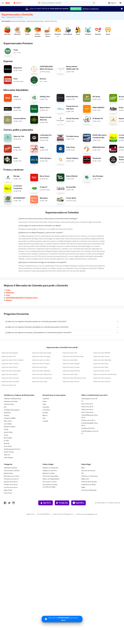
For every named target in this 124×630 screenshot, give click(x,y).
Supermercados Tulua (9, 400)
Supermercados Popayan (71, 378)
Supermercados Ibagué (9, 389)
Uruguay (45, 436)
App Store (45, 517)
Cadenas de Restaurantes (12, 413)
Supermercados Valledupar (41, 385)
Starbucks (7, 427)
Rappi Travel (8, 505)
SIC (82, 488)
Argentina (46, 413)
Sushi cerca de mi (87, 427)
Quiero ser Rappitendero (51, 493)
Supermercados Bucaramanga (73, 371)
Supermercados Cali (8, 371)
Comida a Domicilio (88, 443)
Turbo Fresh (8, 507)
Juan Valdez (8, 438)
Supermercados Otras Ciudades (12, 375)
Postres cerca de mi (88, 435)
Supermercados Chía (70, 367)
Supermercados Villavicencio (42, 389)
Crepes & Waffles (10, 433)
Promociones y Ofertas (11, 485)
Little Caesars (8, 472)
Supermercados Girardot (10, 392)
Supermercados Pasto (100, 378)
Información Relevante (88, 505)
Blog (82, 482)
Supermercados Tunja (70, 389)
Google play (62, 517)
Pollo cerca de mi (87, 418)
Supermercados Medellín (101, 367)
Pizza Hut (7, 469)
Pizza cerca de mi (87, 421)
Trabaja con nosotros (50, 485)
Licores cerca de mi (11, 502)
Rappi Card (85, 493)
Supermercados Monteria (71, 385)
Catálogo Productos (10, 482)
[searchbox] (66, 3)
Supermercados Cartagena (41, 371)
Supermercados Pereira (101, 371)
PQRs (83, 502)
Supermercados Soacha (71, 396)
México (45, 430)
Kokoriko (7, 458)
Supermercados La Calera (41, 375)
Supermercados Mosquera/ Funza (74, 392)
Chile (44, 419)
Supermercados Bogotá (10, 367)
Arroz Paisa (8, 461)
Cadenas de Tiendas (11, 416)
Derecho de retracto (88, 485)
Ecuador (45, 427)
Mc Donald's (8, 452)
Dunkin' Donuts (9, 466)
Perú (44, 433)
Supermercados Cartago (71, 382)
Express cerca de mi (11, 496)
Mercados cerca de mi (11, 491)
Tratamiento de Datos (88, 499)
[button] (18, 2)
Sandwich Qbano (9, 441)
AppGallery (78, 517)
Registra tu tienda (49, 488)
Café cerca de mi (87, 424)
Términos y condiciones (91, 9)
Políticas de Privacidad (89, 496)
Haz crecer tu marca (49, 496)
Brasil (44, 416)
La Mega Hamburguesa (11, 424)
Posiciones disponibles (50, 491)
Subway (6, 430)
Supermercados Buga (100, 382)
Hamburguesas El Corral (12, 464)
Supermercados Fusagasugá (41, 392)
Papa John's (8, 436)
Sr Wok (6, 455)
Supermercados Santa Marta (11, 385)
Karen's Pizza (8, 447)
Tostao (6, 444)
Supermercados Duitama (101, 396)
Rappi (3, 17)
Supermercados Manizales (102, 375)
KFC (5, 422)
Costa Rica (46, 424)
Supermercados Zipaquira (102, 392)
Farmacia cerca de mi (11, 493)
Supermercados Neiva (39, 382)
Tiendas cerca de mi (11, 499)
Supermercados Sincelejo (10, 396)
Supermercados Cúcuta (101, 385)
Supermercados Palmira (10, 382)
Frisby (6, 450)
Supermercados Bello (70, 375)
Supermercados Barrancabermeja (104, 389)
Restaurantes (8, 488)
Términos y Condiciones (89, 491)
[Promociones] (62, 619)
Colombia (46, 422)
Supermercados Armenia (10, 378)
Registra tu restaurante (50, 482)
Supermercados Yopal (39, 396)
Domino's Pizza (9, 419)
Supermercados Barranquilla (41, 367)
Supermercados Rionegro (41, 378)
